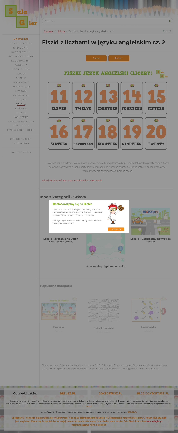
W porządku (116, 229)
